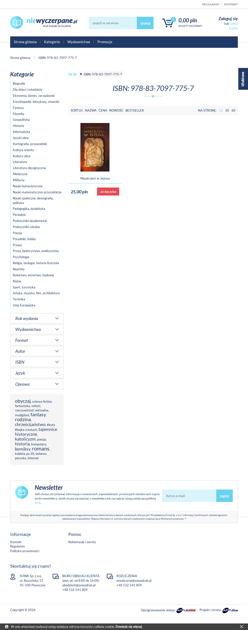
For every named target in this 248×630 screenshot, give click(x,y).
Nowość (116, 110)
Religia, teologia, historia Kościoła (36, 263)
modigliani (22, 415)
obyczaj (23, 401)
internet (33, 458)
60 (233, 110)
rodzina (23, 419)
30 (227, 110)
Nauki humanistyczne (28, 186)
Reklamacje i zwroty (82, 542)
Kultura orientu (23, 150)
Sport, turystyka (24, 287)
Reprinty (19, 269)
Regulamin (210, 4)
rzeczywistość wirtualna (31, 410)
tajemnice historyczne (36, 431)
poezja (41, 439)
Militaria (18, 180)
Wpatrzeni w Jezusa (95, 178)
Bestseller (134, 110)
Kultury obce (22, 156)
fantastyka (22, 406)
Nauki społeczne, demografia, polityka (33, 200)
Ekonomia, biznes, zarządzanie (34, 96)
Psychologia (21, 257)
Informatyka (21, 132)
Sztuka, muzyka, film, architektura (36, 293)
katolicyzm (25, 439)
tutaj (37, 502)
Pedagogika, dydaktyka (29, 209)
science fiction (42, 401)
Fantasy (18, 108)
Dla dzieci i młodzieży (27, 89)
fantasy (38, 414)
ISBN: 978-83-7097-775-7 (100, 74)
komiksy (23, 448)
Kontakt (231, 4)
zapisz (224, 495)
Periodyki (19, 215)
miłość (35, 406)
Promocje (104, 42)
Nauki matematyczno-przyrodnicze (37, 192)
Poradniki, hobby (24, 239)
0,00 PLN (187, 20)
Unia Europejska (24, 305)
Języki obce (21, 138)
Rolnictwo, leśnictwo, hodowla (33, 275)
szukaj (145, 23)
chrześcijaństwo (30, 424)
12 (221, 110)
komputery (38, 444)
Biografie (19, 83)
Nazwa (91, 110)
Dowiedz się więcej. (129, 627)
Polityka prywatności (24, 551)
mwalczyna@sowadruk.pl (133, 580)
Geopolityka (21, 120)
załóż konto (233, 25)
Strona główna (25, 42)
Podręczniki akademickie (30, 221)
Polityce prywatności (172, 518)
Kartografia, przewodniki (30, 144)
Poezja (17, 233)
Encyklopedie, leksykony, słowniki (36, 102)
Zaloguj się (228, 18)
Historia (18, 126)
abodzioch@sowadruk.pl (78, 585)
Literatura (20, 162)
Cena (103, 110)
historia (22, 443)
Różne (17, 281)
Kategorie (52, 42)
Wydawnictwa (78, 42)
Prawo (17, 245)
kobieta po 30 (24, 454)
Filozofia (18, 114)
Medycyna (20, 174)
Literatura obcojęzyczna (29, 168)
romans (40, 448)
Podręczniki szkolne (26, 227)
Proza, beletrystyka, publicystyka (36, 251)
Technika (19, 299)
